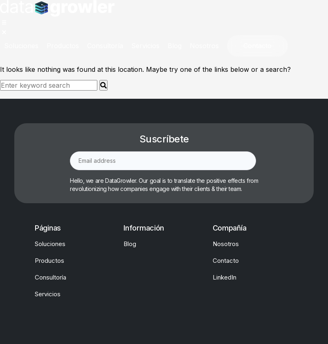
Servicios (48, 294)
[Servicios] (145, 46)
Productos (49, 260)
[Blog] (175, 46)
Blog (130, 244)
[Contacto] (257, 46)
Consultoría (50, 277)
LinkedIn (224, 277)
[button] (7, 25)
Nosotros (226, 244)
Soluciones (50, 244)
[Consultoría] (105, 46)
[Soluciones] (21, 46)
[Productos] (63, 46)
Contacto (226, 260)
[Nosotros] (204, 46)
